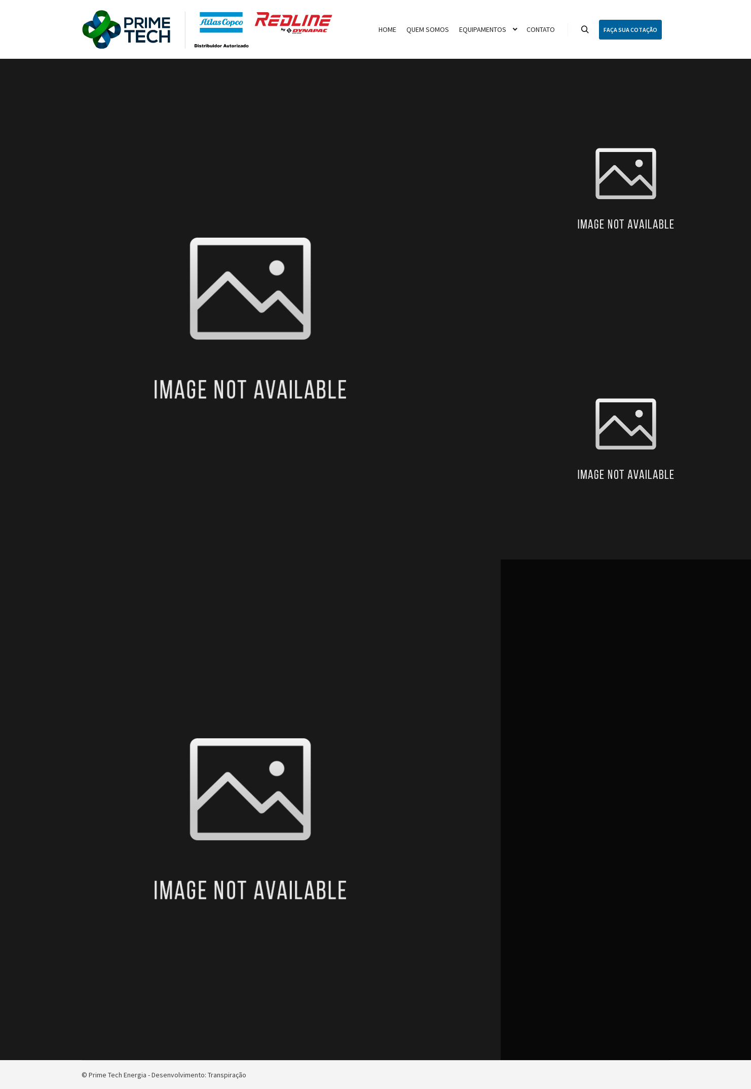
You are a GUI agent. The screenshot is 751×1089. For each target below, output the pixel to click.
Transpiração (227, 1074)
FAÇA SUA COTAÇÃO (630, 29)
